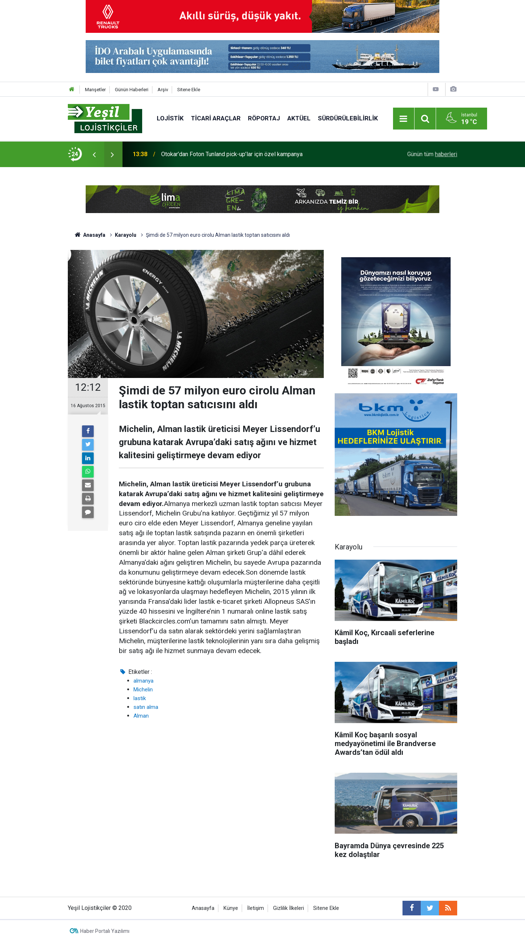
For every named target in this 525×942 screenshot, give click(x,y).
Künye (230, 908)
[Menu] (403, 119)
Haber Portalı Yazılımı (104, 931)
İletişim (255, 908)
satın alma (145, 707)
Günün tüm (432, 154)
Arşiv (163, 89)
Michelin (143, 689)
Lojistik (170, 118)
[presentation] (94, 154)
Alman (141, 716)
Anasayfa (203, 908)
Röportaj (264, 118)
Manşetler (95, 89)
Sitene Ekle (188, 89)
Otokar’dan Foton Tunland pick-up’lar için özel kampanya (232, 154)
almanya (143, 680)
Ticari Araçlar (216, 118)
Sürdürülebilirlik (348, 118)
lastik (139, 698)
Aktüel (299, 118)
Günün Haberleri (131, 89)
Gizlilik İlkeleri (288, 908)
